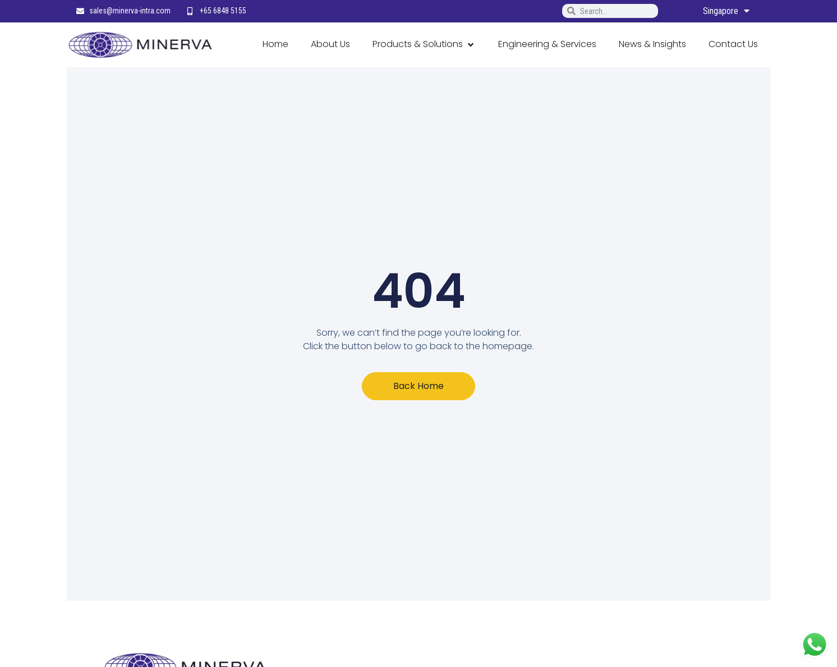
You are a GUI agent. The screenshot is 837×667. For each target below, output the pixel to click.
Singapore (726, 11)
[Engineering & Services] (547, 45)
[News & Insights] (652, 45)
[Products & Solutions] (424, 45)
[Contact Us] (733, 45)
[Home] (275, 45)
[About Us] (330, 45)
